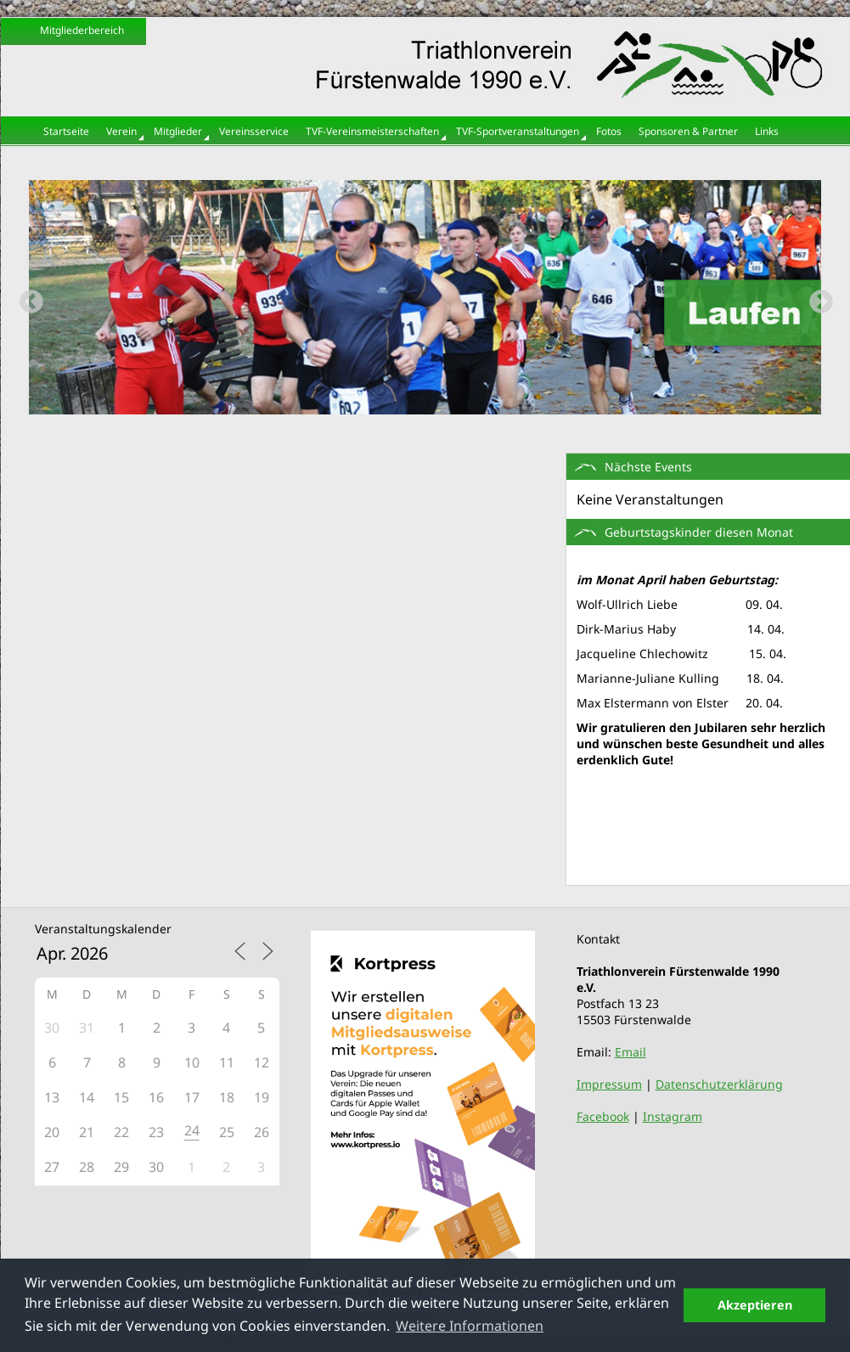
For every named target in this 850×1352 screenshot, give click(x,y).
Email (630, 1052)
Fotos (609, 131)
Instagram (672, 1116)
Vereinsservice (254, 131)
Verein (121, 131)
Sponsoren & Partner (688, 131)
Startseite (66, 131)
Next (816, 297)
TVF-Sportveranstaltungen (517, 131)
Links (767, 131)
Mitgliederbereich (82, 30)
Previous (26, 297)
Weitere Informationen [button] (469, 1325)
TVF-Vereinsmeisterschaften (372, 131)
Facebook (603, 1116)
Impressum (609, 1084)
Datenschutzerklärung (719, 1084)
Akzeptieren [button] (755, 1305)
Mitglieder (178, 131)
